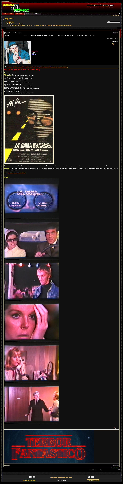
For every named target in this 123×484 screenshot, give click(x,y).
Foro (7, 19)
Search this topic (16, 32)
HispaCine (11, 22)
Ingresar (28, 13)
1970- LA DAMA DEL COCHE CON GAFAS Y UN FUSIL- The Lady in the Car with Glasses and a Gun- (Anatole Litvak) (40, 25)
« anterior (113, 29)
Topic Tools (7, 32)
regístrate (107, 4)
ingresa (102, 4)
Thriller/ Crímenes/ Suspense (17, 23)
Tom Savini (35, 51)
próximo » (117, 29)
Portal (5, 13)
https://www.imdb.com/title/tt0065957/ (17, 173)
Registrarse (37, 13)
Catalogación (10, 21)
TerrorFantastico (9, 18)
